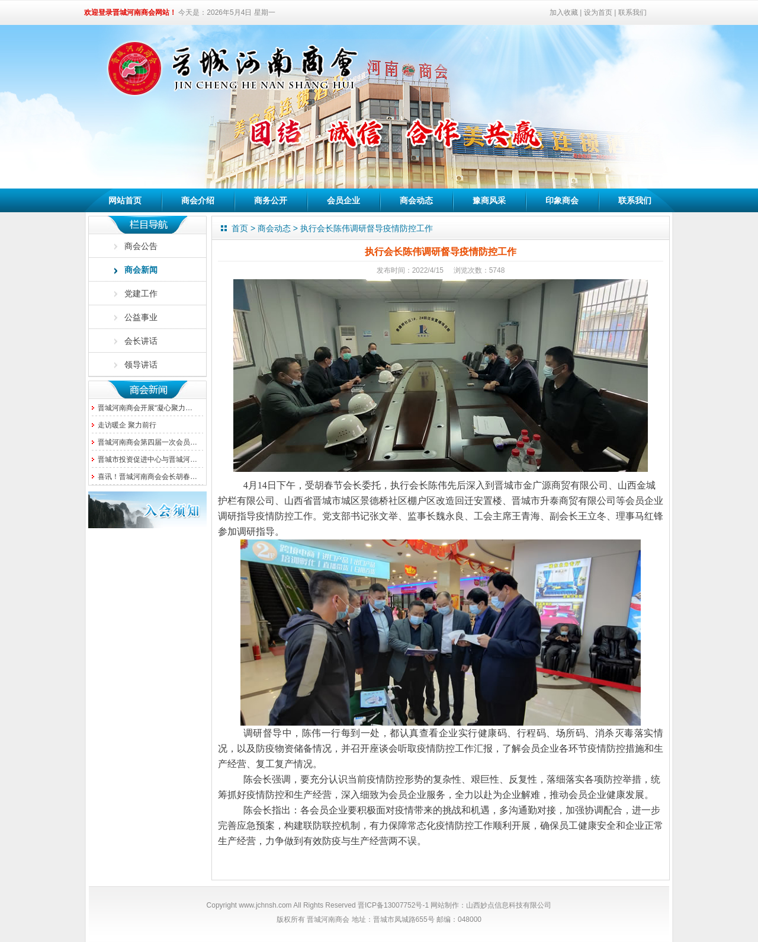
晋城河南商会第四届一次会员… (147, 442)
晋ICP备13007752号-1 (393, 905)
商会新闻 (141, 269)
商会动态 (416, 200)
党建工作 (141, 293)
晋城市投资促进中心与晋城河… (147, 459)
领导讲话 (141, 364)
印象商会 (562, 200)
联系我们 (632, 12)
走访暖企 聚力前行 (127, 425)
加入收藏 (564, 12)
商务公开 (270, 200)
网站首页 (125, 200)
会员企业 (343, 200)
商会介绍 (197, 200)
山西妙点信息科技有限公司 (508, 905)
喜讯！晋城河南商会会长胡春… (147, 476)
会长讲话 (141, 341)
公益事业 (141, 317)
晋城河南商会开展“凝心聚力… (145, 408)
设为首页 (598, 12)
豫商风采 (489, 200)
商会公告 (141, 246)
